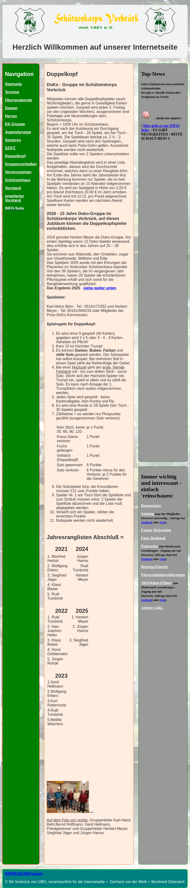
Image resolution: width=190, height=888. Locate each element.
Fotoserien (149, 546)
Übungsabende (18, 100)
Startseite (13, 84)
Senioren (13, 140)
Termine (12, 92)
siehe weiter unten (100, 288)
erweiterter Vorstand (14, 198)
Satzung (147, 514)
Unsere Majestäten (156, 530)
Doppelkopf (15, 156)
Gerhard (146, 522)
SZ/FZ (10, 148)
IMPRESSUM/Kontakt (24, 874)
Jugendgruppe (18, 132)
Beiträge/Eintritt (154, 567)
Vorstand (13, 188)
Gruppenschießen (21, 164)
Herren (11, 116)
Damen (11, 108)
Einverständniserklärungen (163, 575)
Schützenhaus (17, 180)
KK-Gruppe (15, 124)
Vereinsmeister (18, 172)
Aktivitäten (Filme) (156, 583)
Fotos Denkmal (153, 538)
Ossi (162, 522)
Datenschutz (151, 506)
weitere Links (152, 608)
